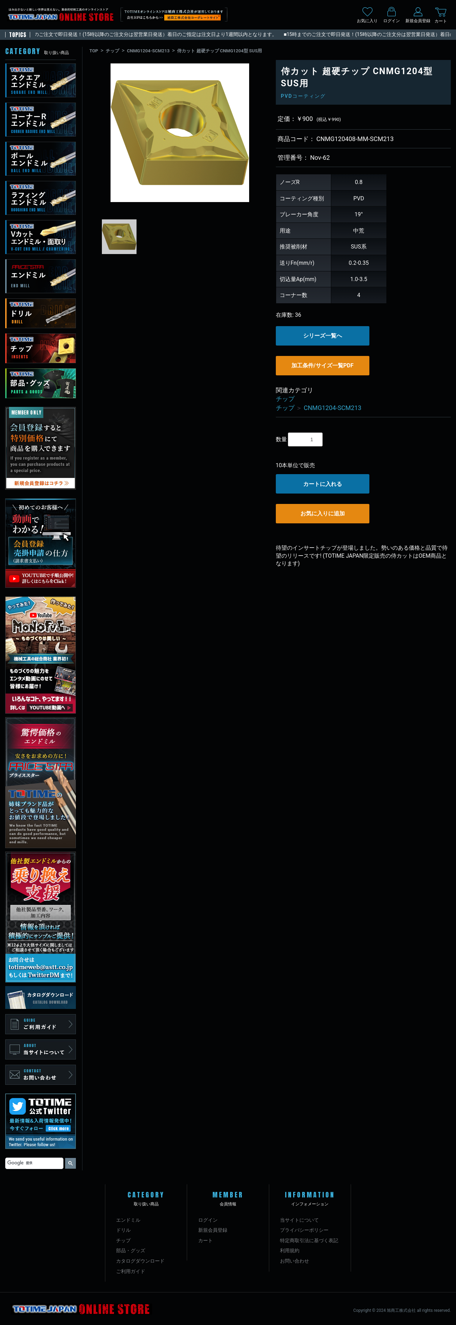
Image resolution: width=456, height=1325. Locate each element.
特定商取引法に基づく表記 (309, 1240)
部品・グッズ (130, 1250)
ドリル (123, 1230)
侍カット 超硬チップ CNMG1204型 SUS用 (219, 50)
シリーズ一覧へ (322, 335)
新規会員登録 (212, 1230)
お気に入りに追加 (322, 513)
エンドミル (128, 1220)
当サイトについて (299, 1220)
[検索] (33, 1163)
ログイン (208, 1220)
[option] (179, 132)
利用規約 (289, 1250)
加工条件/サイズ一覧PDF (322, 365)
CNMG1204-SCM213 (148, 50)
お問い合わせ (294, 1261)
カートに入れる (322, 484)
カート (205, 1240)
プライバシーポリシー (304, 1230)
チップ (112, 50)
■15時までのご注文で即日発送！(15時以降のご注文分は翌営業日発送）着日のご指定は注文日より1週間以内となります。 (147, 34)
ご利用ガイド (130, 1271)
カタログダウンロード (140, 1261)
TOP (93, 50)
